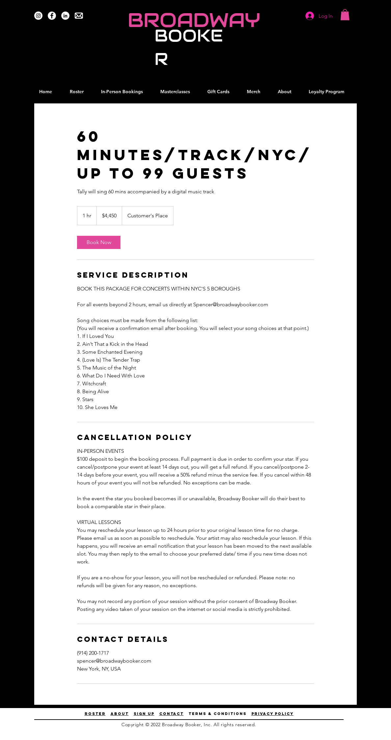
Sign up (144, 713)
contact (171, 713)
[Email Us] (79, 16)
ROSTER (95, 713)
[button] (345, 14)
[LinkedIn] (65, 16)
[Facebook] (52, 16)
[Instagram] (38, 16)
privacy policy (272, 713)
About (120, 713)
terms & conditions (218, 713)
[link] (98, 242)
